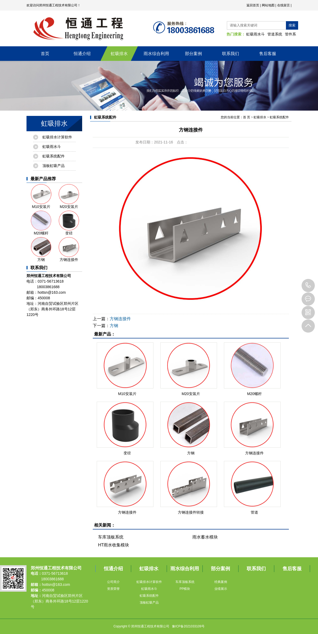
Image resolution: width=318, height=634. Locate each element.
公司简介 (113, 582)
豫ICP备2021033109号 (188, 626)
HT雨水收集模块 (113, 545)
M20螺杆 (41, 223)
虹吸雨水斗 (255, 34)
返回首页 (252, 5)
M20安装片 (69, 196)
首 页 (246, 117)
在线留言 (283, 5)
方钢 (41, 249)
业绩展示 (220, 589)
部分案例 (193, 53)
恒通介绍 (82, 53)
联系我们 (230, 53)
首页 (45, 53)
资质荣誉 (113, 589)
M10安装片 (41, 196)
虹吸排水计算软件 (57, 137)
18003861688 (308, 285)
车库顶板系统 (110, 537)
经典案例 (220, 582)
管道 (254, 512)
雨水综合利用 (156, 53)
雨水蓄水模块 (205, 537)
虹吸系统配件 (53, 156)
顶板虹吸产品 (53, 166)
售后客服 (267, 53)
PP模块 (184, 589)
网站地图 (268, 5)
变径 (69, 223)
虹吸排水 (119, 53)
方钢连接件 (69, 249)
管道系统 (274, 34)
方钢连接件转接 (191, 512)
